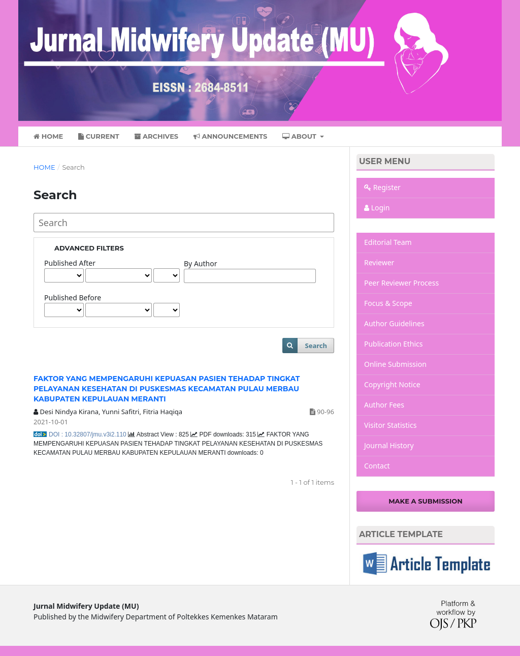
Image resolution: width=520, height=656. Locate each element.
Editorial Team (388, 242)
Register (382, 187)
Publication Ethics (393, 344)
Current (98, 136)
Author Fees (384, 405)
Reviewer (379, 262)
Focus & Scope (388, 303)
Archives (156, 136)
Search (316, 345)
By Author (200, 263)
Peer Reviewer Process (401, 283)
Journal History (389, 445)
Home (48, 136)
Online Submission (395, 364)
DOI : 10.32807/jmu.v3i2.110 (88, 434)
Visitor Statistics (390, 425)
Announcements (230, 136)
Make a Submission (425, 501)
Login (376, 207)
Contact (377, 466)
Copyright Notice (392, 384)
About (300, 136)
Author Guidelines (394, 323)
